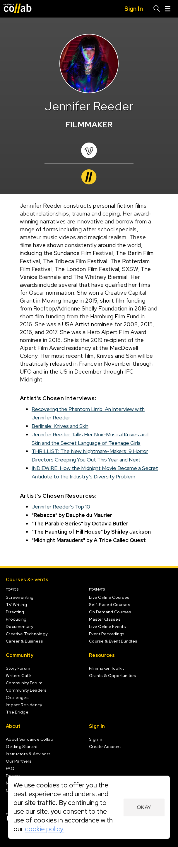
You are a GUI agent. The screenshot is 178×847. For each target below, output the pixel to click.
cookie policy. (44, 829)
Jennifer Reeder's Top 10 (61, 506)
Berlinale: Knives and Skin (60, 426)
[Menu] (167, 9)
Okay (144, 807)
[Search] (156, 9)
